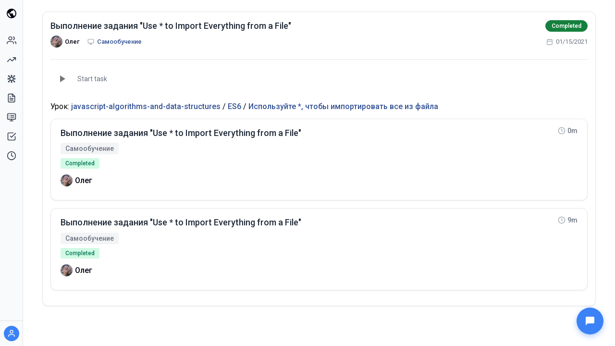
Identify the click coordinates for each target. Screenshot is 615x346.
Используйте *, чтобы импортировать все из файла (343, 106)
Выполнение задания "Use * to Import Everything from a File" (170, 26)
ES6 (234, 106)
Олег (72, 41)
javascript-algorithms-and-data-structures (146, 106)
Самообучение (119, 41)
